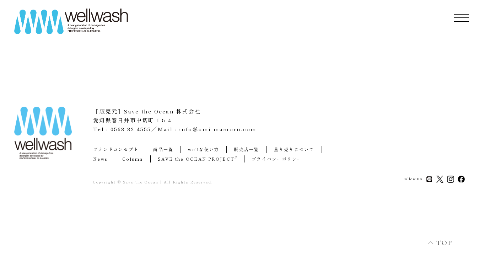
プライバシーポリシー (277, 159)
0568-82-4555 (131, 129)
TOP (436, 243)
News (100, 159)
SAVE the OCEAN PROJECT (197, 159)
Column (132, 159)
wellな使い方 (203, 149)
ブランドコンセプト (116, 149)
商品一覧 (163, 149)
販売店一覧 (246, 149)
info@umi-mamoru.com (218, 129)
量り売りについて (294, 149)
